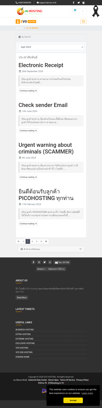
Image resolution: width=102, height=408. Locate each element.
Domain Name (23, 357)
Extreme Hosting (24, 339)
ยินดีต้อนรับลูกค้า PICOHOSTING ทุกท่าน (46, 194)
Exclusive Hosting (25, 343)
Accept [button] (73, 400)
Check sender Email (43, 105)
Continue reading (28, 91)
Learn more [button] (87, 393)
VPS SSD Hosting (24, 352)
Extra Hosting (23, 334)
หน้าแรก (19, 28)
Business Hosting (25, 330)
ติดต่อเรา (41, 269)
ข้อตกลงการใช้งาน (56, 269)
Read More (22, 297)
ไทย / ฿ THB (62, 262)
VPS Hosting (22, 348)
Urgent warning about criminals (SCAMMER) (46, 148)
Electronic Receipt (41, 65)
